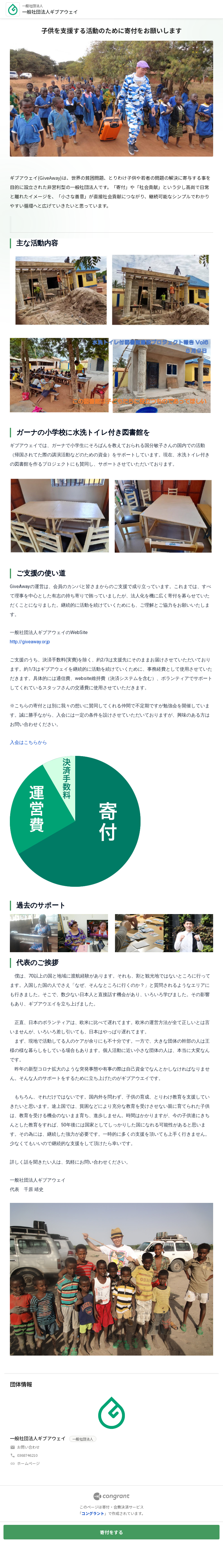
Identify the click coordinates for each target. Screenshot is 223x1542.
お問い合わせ (28, 1447)
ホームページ (28, 1463)
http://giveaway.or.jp (30, 641)
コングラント (93, 1513)
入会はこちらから (28, 742)
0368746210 (27, 1455)
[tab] (17, 223)
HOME (17, 223)
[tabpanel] (111, 797)
